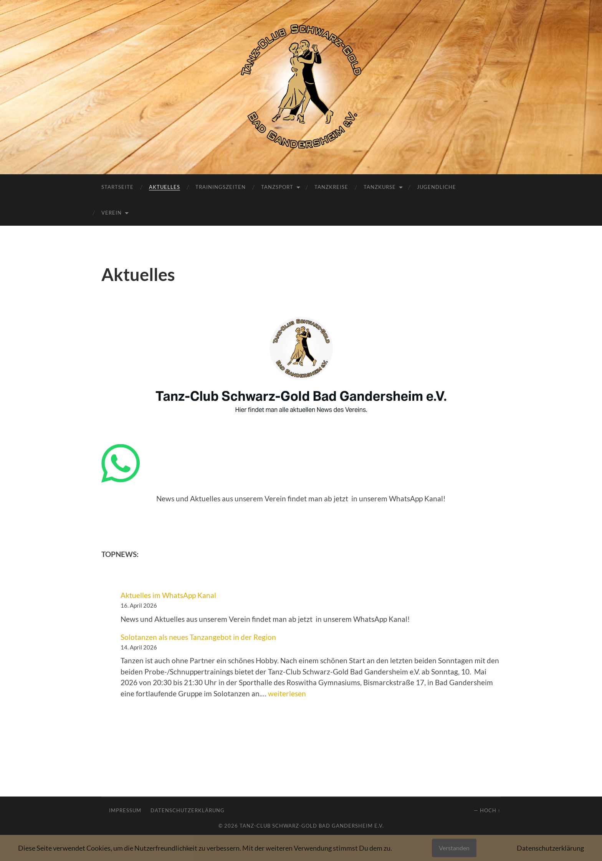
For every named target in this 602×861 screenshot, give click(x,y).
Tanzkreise (331, 187)
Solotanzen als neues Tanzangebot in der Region (198, 637)
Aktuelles (164, 187)
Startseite (117, 187)
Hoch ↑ (490, 810)
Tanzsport (277, 187)
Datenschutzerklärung (187, 810)
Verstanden (454, 847)
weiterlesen (287, 693)
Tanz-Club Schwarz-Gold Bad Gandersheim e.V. (312, 826)
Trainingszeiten (220, 187)
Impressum (125, 810)
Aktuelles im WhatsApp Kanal (168, 595)
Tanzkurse (380, 187)
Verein (111, 213)
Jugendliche (436, 187)
